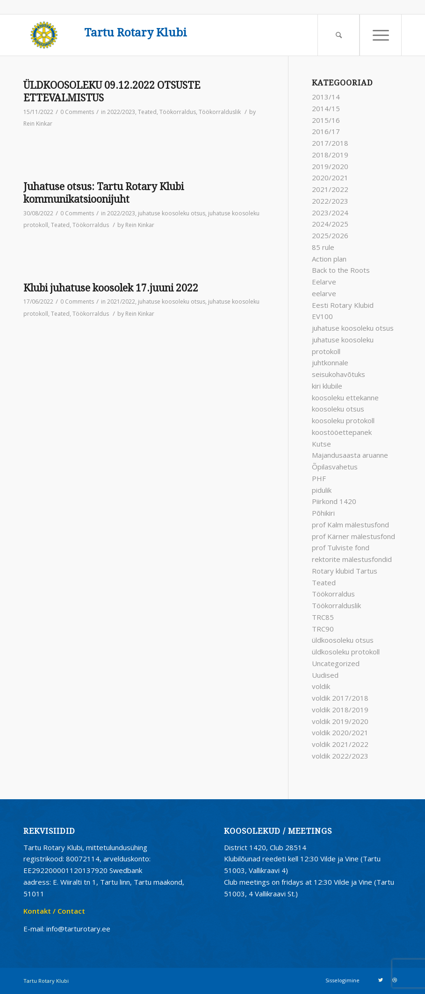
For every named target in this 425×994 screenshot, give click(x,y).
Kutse (321, 443)
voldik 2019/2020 (340, 721)
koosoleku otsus (338, 408)
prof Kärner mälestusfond (353, 536)
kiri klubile (327, 385)
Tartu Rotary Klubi (135, 33)
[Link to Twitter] (381, 980)
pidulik (321, 490)
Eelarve (324, 281)
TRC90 (323, 628)
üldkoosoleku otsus (343, 640)
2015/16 (326, 120)
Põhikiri (323, 513)
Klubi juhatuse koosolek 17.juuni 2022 (110, 288)
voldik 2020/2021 (340, 732)
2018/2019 (330, 154)
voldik (321, 686)
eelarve (324, 293)
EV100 (322, 316)
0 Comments (77, 112)
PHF (319, 478)
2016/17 (326, 131)
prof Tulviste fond (340, 547)
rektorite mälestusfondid (352, 559)
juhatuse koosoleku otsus (171, 213)
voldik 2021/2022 (340, 744)
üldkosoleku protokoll (346, 651)
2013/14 (326, 96)
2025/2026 (330, 235)
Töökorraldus (177, 112)
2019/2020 (330, 166)
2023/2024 (330, 212)
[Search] (338, 35)
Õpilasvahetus (335, 466)
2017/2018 (330, 143)
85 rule (323, 247)
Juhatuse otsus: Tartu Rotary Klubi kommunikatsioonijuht (103, 193)
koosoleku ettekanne (345, 397)
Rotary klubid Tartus (344, 570)
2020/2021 (330, 177)
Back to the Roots (341, 270)
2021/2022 (121, 301)
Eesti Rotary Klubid (343, 305)
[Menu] (381, 35)
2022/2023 (121, 112)
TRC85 (323, 617)
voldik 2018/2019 (340, 709)
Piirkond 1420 (334, 501)
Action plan (329, 258)
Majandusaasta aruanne (350, 455)
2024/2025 (330, 223)
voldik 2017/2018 (340, 698)
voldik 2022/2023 (340, 755)
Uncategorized (336, 663)
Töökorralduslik (220, 112)
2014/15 (326, 108)
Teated (147, 112)
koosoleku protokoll (343, 420)
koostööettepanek (342, 432)
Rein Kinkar (37, 124)
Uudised (325, 675)
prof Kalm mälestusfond (350, 524)
